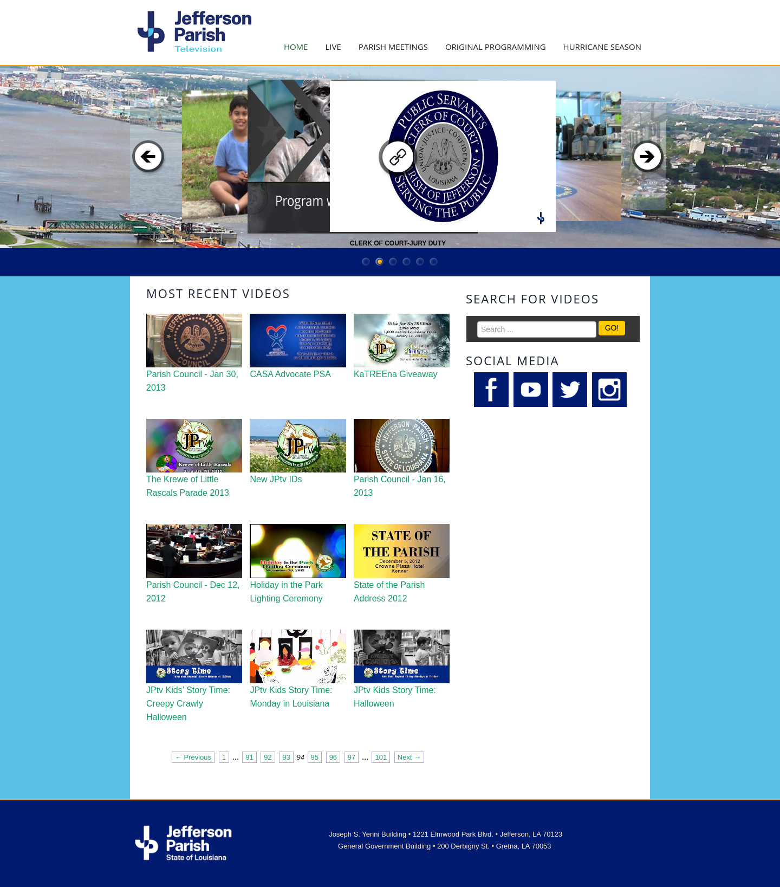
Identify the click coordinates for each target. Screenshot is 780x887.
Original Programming (495, 46)
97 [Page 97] (351, 757)
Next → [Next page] (409, 757)
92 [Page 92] (267, 757)
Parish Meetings (393, 46)
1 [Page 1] (224, 757)
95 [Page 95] (314, 757)
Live (333, 46)
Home (296, 46)
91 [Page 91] (249, 757)
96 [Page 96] (333, 757)
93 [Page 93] (286, 757)
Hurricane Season (602, 46)
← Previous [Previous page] (193, 757)
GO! (612, 327)
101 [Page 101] (381, 757)
